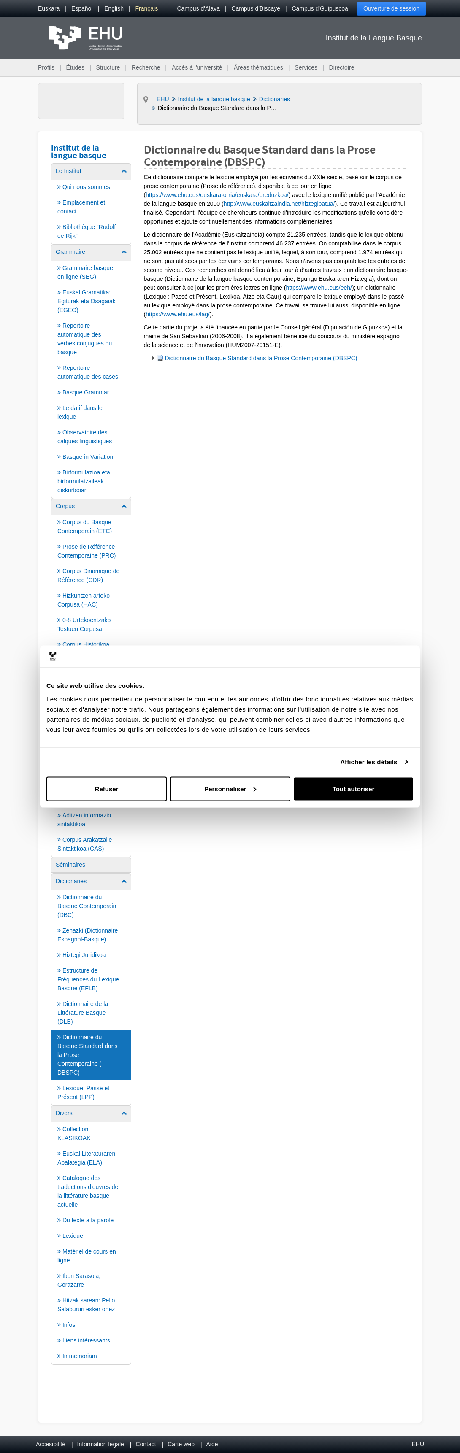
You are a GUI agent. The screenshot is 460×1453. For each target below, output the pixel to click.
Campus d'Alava (198, 8)
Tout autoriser (354, 788)
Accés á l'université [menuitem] (197, 67)
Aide (212, 1444)
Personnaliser (230, 788)
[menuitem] (49, 8)
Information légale (100, 1444)
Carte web (181, 1444)
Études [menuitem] (75, 67)
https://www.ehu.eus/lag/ (178, 314)
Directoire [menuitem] (341, 67)
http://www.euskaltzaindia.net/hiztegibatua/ (279, 203)
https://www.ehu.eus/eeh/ (319, 287)
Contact (145, 1444)
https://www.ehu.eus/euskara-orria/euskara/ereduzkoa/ (217, 194)
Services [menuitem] (306, 67)
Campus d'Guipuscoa (320, 8)
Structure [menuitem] (108, 67)
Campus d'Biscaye (255, 8)
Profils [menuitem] (46, 67)
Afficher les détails (368, 762)
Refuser (107, 788)
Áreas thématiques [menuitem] (258, 67)
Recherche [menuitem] (146, 67)
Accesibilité (50, 1444)
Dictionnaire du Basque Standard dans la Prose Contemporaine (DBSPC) (261, 358)
